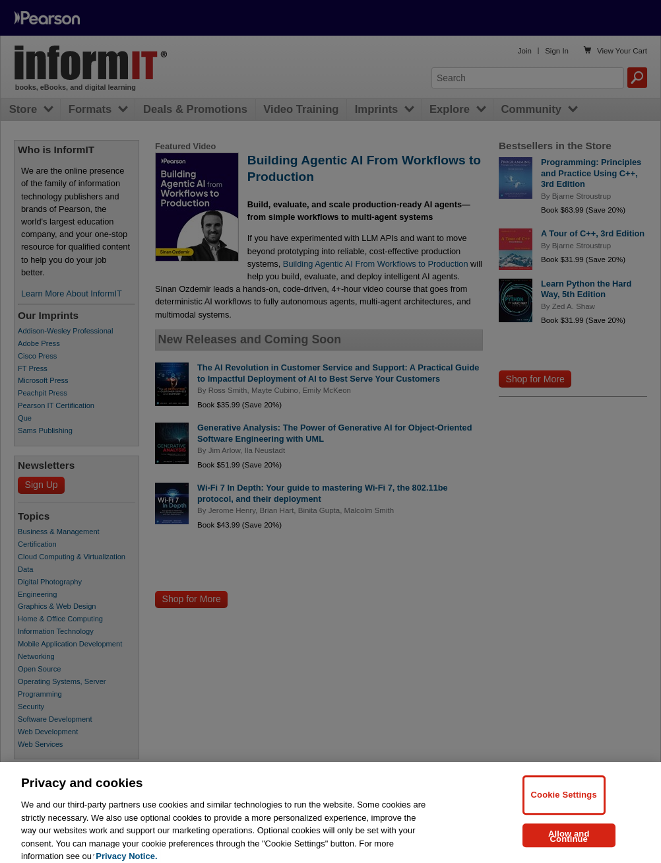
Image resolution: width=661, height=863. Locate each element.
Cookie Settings (564, 802)
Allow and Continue (569, 842)
